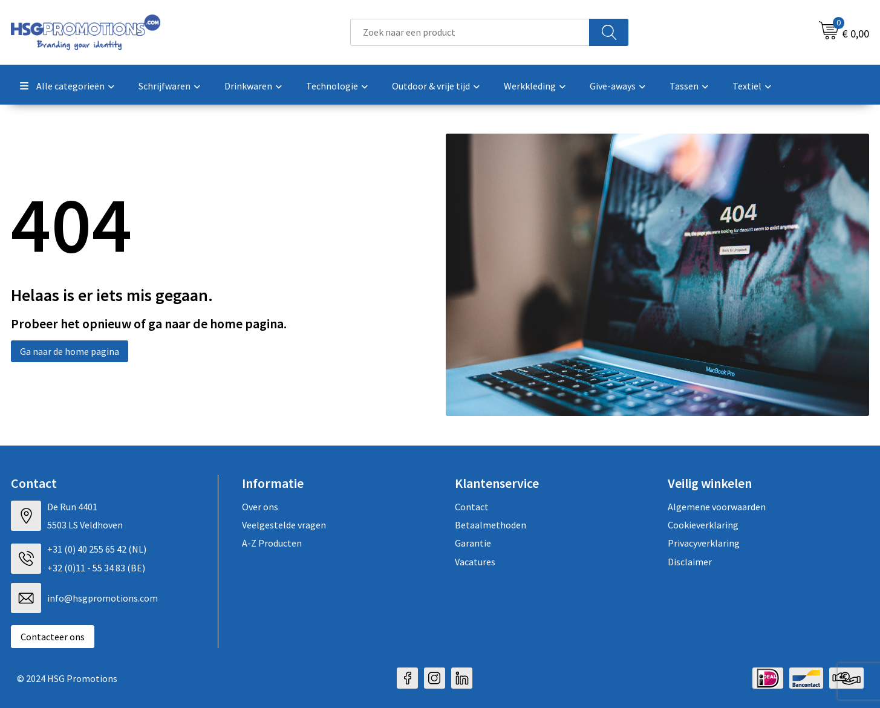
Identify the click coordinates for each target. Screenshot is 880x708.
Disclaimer (690, 562)
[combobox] (470, 32)
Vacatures (475, 562)
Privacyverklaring (704, 543)
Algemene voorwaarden (717, 507)
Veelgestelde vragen (284, 525)
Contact (472, 507)
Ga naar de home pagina (69, 351)
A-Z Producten (272, 543)
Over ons (260, 507)
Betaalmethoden (490, 525)
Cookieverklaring (703, 525)
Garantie (473, 543)
